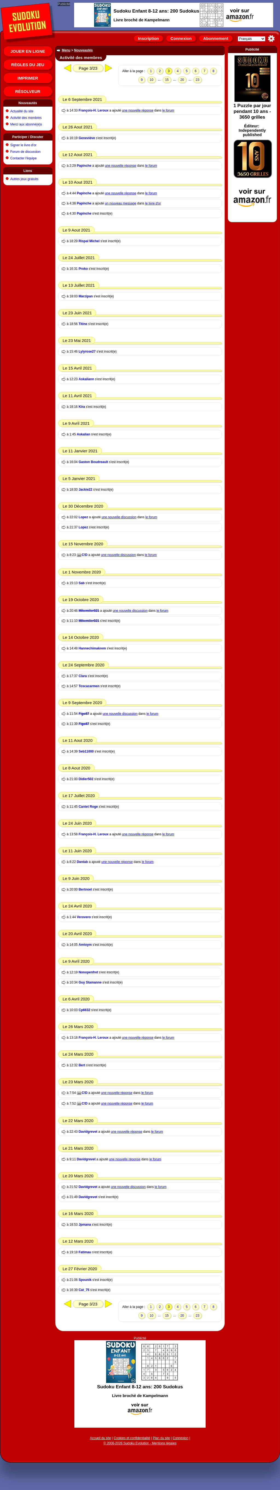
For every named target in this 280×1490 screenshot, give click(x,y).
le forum (168, 110)
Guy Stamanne (89, 982)
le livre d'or (153, 203)
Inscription (148, 38)
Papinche (84, 166)
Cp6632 (84, 1010)
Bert (81, 1065)
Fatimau (84, 1252)
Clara (82, 676)
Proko (83, 269)
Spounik (84, 1280)
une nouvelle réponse (137, 110)
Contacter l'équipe (23, 158)
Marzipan (85, 296)
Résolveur (27, 91)
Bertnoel (85, 889)
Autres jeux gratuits (24, 179)
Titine (82, 324)
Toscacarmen (88, 686)
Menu (66, 50)
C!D (85, 555)
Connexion (181, 38)
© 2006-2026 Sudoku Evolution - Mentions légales (139, 1443)
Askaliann (86, 379)
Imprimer (28, 78)
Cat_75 (83, 1290)
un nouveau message (120, 203)
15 (167, 80)
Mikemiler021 (88, 611)
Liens (28, 171)
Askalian (83, 434)
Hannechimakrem (92, 648)
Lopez (83, 517)
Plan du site (161, 1438)
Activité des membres (26, 118)
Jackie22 (85, 489)
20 (182, 80)
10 (151, 80)
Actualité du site (22, 111)
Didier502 (85, 779)
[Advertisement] (252, 136)
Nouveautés (27, 103)
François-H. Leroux (93, 110)
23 (197, 80)
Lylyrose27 (86, 351)
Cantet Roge (88, 807)
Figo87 (83, 714)
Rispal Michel (89, 241)
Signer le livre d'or (23, 145)
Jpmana (84, 1224)
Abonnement (215, 38)
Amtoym (85, 945)
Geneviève (86, 138)
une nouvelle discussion (118, 517)
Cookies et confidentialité (132, 1438)
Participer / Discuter (27, 137)
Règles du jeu (27, 64)
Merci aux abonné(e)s (26, 124)
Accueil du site (100, 1438)
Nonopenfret (88, 972)
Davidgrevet (87, 1132)
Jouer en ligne (27, 51)
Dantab (82, 862)
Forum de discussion (25, 152)
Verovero (84, 917)
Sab (81, 583)
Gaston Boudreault (93, 462)
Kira (81, 407)
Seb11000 (86, 751)
